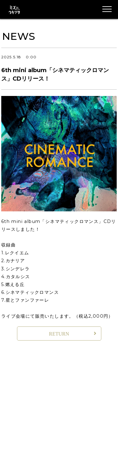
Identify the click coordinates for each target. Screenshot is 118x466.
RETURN (59, 333)
